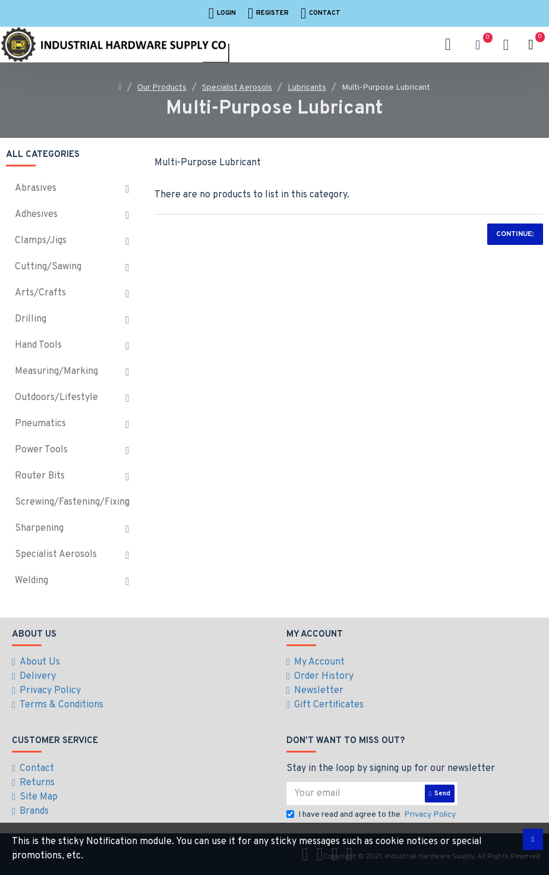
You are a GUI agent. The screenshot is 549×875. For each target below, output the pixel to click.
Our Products (162, 88)
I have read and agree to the (371, 814)
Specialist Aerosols (237, 88)
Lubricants (307, 88)
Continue (514, 234)
